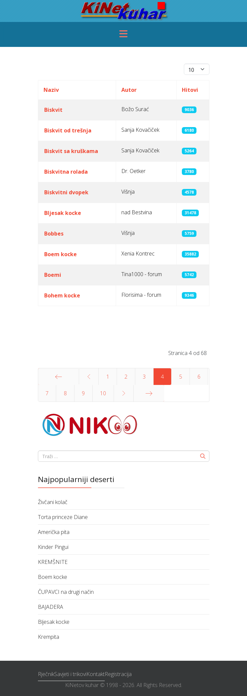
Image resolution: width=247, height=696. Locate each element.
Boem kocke (60, 254)
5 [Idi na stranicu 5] (180, 376)
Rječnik (46, 674)
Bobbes (53, 233)
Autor (129, 89)
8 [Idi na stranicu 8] (65, 393)
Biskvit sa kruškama (71, 151)
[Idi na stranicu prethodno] (89, 376)
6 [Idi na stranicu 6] (198, 376)
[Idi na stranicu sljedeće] (124, 393)
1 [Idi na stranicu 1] (107, 376)
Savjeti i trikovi (70, 674)
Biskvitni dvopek (66, 192)
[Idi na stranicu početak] (58, 376)
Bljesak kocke (62, 213)
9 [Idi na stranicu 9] (83, 393)
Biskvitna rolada (66, 171)
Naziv (51, 89)
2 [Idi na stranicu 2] (125, 376)
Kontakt (95, 674)
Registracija (118, 674)
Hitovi (190, 89)
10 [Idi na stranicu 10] (103, 393)
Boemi (52, 274)
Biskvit (53, 109)
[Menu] (124, 34)
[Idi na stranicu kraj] (149, 393)
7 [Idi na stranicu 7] (47, 393)
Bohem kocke (62, 295)
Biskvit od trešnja (67, 130)
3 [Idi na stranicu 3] (144, 376)
